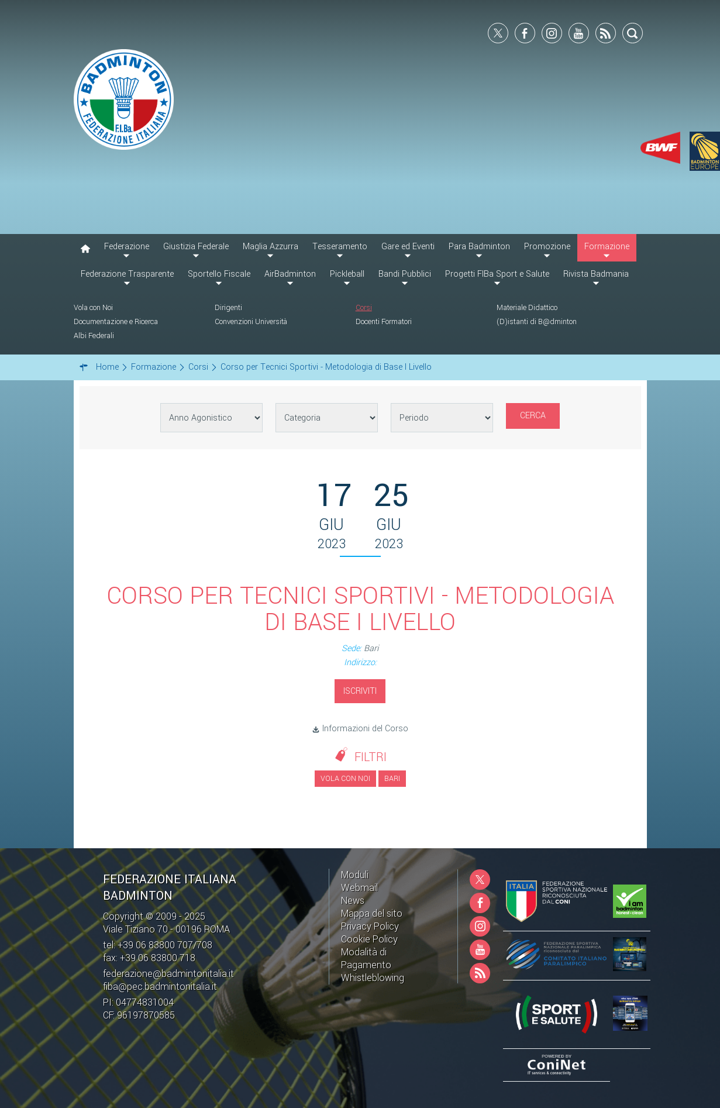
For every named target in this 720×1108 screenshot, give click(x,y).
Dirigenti (228, 307)
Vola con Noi (93, 307)
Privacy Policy (370, 926)
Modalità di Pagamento (366, 958)
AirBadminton (290, 274)
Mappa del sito (371, 913)
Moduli (354, 875)
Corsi (364, 307)
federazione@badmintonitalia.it (168, 973)
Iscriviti (360, 691)
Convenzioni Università (251, 321)
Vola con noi (345, 778)
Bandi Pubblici (404, 274)
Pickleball (347, 274)
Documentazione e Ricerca (116, 321)
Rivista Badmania (596, 274)
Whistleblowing (372, 978)
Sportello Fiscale (219, 274)
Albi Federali (94, 336)
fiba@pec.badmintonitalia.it (160, 986)
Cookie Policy (369, 939)
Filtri (370, 757)
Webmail (359, 887)
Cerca (533, 416)
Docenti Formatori (384, 321)
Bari (392, 778)
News (352, 900)
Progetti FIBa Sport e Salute (497, 274)
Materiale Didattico (527, 307)
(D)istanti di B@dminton (537, 321)
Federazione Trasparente (127, 274)
